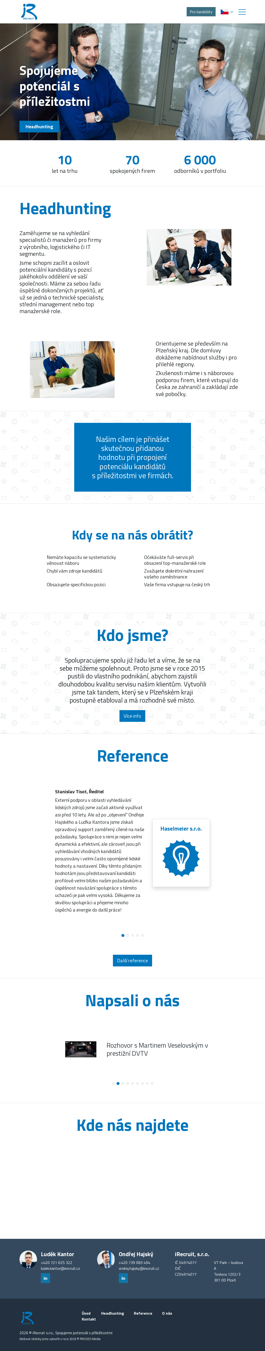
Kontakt (89, 1319)
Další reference (132, 960)
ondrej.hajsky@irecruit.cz (139, 1268)
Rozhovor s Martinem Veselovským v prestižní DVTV (157, 1049)
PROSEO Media (90, 1338)
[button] (242, 12)
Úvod (86, 1313)
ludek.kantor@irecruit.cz (60, 1268)
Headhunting (39, 126)
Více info (132, 716)
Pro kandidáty (201, 12)
